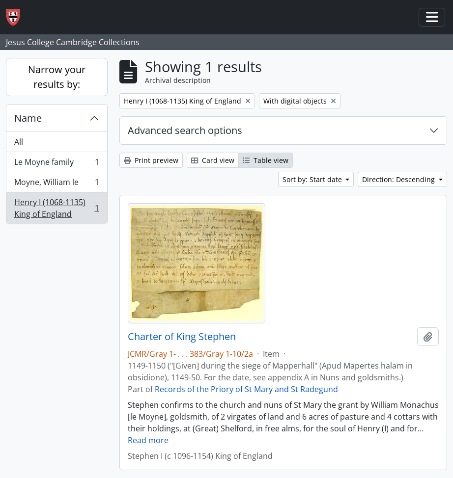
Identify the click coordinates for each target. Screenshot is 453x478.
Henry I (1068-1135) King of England (56, 208)
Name (28, 118)
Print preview (151, 160)
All (18, 141)
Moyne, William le (56, 184)
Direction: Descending (399, 179)
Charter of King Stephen (182, 337)
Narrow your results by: (56, 77)
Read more (148, 440)
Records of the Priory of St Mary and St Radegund (246, 389)
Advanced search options (185, 130)
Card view (212, 160)
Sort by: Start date (313, 179)
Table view (265, 160)
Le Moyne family (56, 164)
